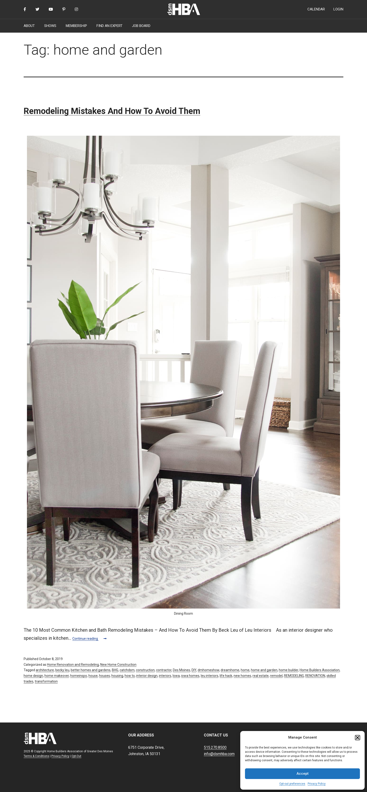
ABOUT (29, 26)
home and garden (264, 670)
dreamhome (230, 670)
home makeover (56, 676)
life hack (226, 676)
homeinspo (78, 676)
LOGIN (338, 9)
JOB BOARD (141, 26)
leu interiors (209, 676)
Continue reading (89, 638)
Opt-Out (76, 756)
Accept (303, 773)
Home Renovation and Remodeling (73, 664)
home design (33, 676)
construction (145, 670)
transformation (46, 681)
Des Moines (181, 670)
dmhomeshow (208, 670)
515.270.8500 (215, 747)
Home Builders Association (320, 670)
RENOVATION (315, 676)
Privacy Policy (317, 783)
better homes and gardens (90, 670)
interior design (146, 676)
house (93, 676)
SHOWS (50, 26)
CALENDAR (316, 9)
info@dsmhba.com (219, 754)
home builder (288, 670)
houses (104, 676)
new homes (242, 676)
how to (130, 676)
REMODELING (294, 676)
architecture (45, 670)
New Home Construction (118, 664)
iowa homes (190, 676)
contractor (163, 670)
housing (117, 676)
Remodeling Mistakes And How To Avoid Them (112, 111)
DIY (194, 670)
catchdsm (127, 670)
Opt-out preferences (292, 783)
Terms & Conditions (36, 756)
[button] (357, 737)
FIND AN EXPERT (109, 26)
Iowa (176, 676)
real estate (261, 676)
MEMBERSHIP (76, 26)
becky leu (62, 670)
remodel (276, 676)
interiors (165, 676)
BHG (115, 670)
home (245, 670)
